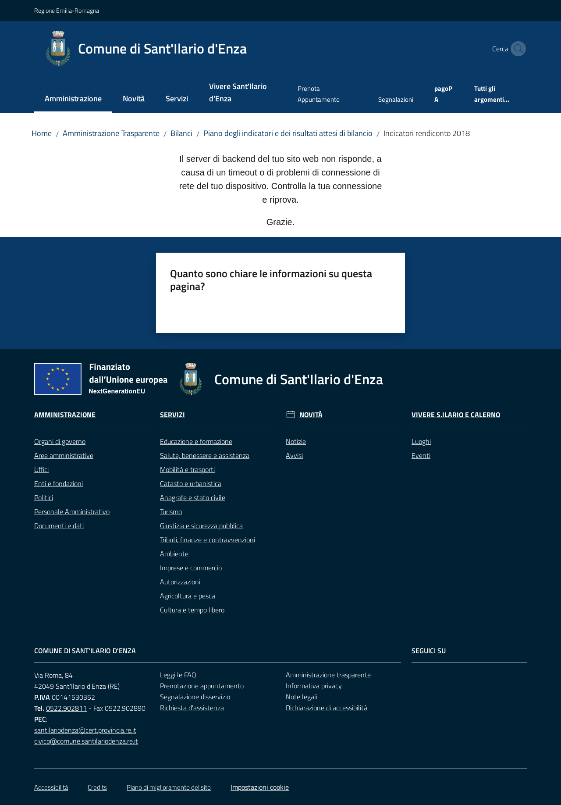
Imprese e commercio (191, 567)
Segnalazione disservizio (195, 696)
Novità (311, 415)
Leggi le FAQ (178, 674)
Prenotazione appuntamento (202, 685)
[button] (516, 48)
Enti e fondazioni (58, 483)
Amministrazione (65, 415)
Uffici (41, 469)
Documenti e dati (59, 525)
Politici (43, 497)
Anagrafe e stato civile (192, 497)
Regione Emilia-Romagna (66, 10)
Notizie (296, 441)
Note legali (301, 696)
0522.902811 (66, 708)
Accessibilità (51, 787)
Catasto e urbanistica (190, 483)
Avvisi (294, 455)
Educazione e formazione (196, 441)
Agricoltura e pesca (187, 595)
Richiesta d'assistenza (192, 707)
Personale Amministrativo (72, 511)
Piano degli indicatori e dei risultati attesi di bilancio (288, 133)
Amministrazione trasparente (328, 674)
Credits (97, 787)
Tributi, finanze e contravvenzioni (207, 539)
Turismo (171, 511)
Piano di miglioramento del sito (169, 787)
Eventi (421, 455)
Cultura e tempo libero (192, 610)
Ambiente (174, 553)
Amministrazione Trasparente (111, 133)
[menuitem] (73, 99)
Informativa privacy (314, 685)
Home (42, 133)
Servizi (172, 415)
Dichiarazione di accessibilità (326, 707)
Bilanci (181, 133)
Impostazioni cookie (260, 787)
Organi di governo (59, 441)
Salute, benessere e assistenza (204, 455)
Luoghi (421, 441)
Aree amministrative (63, 455)
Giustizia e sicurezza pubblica (201, 525)
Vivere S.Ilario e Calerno (456, 415)
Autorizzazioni (180, 581)
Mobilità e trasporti (187, 469)
